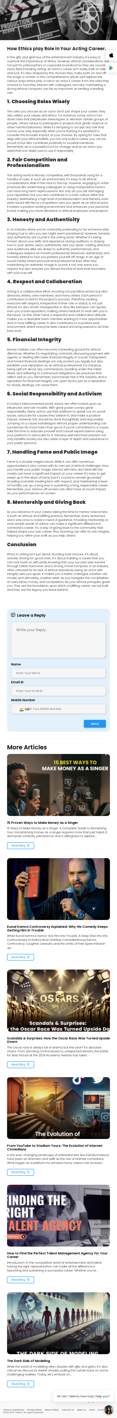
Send (95, 724)
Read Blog (20, 845)
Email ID (17, 682)
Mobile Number (23, 700)
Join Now (93, 7)
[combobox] (24, 709)
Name (16, 664)
